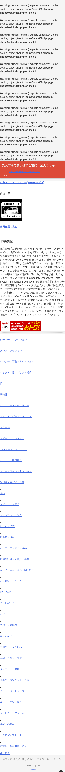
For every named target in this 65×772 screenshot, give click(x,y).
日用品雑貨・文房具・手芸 (14, 559)
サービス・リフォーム (12, 713)
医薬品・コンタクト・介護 (14, 680)
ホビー (3, 614)
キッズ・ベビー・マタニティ (16, 416)
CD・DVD (5, 592)
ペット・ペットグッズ (12, 691)
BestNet (33, 770)
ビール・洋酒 (7, 526)
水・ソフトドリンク (11, 515)
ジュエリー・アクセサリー (14, 405)
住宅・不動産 (7, 724)
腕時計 (3, 394)
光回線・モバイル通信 (12, 482)
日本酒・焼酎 (7, 537)
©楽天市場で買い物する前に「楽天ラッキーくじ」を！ (33, 759)
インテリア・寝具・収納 (13, 548)
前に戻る (5, 753)
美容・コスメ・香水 (11, 658)
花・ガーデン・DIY (10, 702)
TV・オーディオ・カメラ (13, 449)
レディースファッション (13, 339)
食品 (2, 493)
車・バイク (6, 636)
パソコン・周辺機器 (11, 460)
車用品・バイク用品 (11, 647)
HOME (5, 176)
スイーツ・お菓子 (9, 504)
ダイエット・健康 (9, 669)
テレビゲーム (7, 603)
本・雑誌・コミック (11, 581)
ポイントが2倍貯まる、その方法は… (24, 172)
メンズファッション (11, 350)
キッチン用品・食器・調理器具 (17, 570)
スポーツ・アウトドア (12, 438)
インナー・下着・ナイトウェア (17, 361)
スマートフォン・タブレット (16, 471)
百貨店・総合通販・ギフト (14, 746)
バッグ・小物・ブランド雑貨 (16, 372)
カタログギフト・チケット (14, 735)
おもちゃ (5, 427)
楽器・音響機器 (8, 625)
